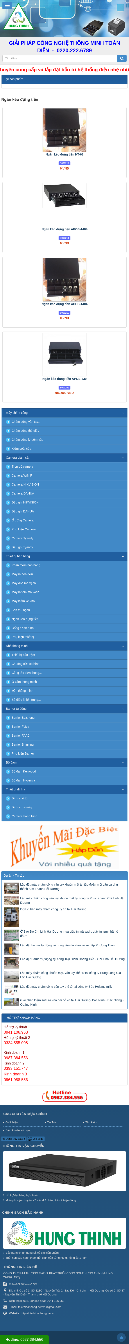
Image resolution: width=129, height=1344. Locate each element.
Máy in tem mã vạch (25, 592)
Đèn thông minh (22, 690)
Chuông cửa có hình (25, 664)
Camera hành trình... (26, 816)
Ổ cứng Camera (23, 520)
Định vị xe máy (22, 807)
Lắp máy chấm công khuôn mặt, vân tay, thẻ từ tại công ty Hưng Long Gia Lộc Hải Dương (70, 975)
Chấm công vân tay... (26, 421)
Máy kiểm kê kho (23, 601)
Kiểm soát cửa (21, 448)
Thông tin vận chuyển (23, 1146)
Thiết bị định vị (16, 789)
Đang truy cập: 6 (13, 1138)
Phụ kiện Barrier (23, 753)
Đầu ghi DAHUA (23, 511)
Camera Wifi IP (22, 475)
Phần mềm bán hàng (26, 565)
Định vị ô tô (19, 798)
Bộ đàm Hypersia (23, 780)
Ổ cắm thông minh (24, 681)
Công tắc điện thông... (27, 673)
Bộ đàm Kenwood (24, 771)
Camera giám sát (17, 457)
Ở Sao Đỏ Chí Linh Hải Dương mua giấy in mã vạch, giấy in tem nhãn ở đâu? (69, 934)
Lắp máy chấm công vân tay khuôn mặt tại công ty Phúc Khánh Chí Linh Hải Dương (72, 900)
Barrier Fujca (20, 726)
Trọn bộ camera (22, 466)
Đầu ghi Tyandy (22, 547)
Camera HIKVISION (25, 484)
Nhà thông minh (17, 646)
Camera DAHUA (23, 493)
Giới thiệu (11, 1122)
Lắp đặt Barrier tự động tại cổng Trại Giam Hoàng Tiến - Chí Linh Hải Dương (72, 959)
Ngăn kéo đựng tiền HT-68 (65, 154)
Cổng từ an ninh (23, 628)
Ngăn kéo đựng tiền (25, 619)
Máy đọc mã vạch (24, 583)
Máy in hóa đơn (22, 574)
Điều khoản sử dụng (18, 1130)
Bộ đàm (11, 762)
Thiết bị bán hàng (18, 556)
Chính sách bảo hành (22, 1212)
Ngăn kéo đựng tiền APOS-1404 (64, 229)
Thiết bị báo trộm (23, 655)
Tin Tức (52, 1122)
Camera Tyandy (22, 538)
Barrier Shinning (23, 744)
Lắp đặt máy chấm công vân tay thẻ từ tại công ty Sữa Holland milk (66, 986)
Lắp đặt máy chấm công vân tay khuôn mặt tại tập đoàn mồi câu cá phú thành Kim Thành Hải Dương (69, 887)
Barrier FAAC (21, 735)
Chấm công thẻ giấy (25, 430)
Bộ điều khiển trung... (26, 699)
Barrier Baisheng (23, 717)
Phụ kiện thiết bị (23, 637)
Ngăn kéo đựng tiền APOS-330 (64, 379)
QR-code (36, 1138)
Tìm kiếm (91, 1122)
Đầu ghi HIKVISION (25, 502)
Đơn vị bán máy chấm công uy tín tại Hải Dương (53, 909)
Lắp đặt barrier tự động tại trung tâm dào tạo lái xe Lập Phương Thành (68, 945)
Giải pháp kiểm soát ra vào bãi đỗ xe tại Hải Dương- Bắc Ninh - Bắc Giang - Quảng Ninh (72, 1002)
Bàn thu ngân (21, 610)
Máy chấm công (17, 412)
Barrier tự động (16, 708)
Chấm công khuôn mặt (27, 439)
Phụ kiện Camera (24, 529)
